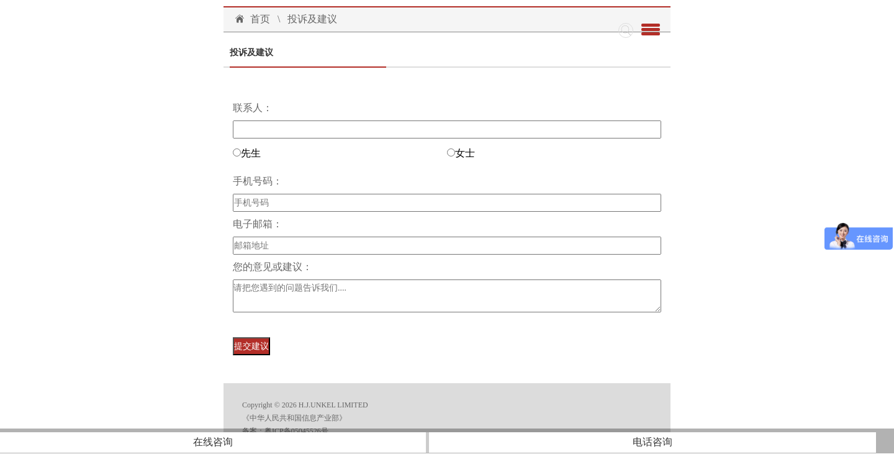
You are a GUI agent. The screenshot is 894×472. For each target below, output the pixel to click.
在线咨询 (213, 442)
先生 (247, 153)
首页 (260, 19)
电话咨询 (652, 442)
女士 (461, 153)
